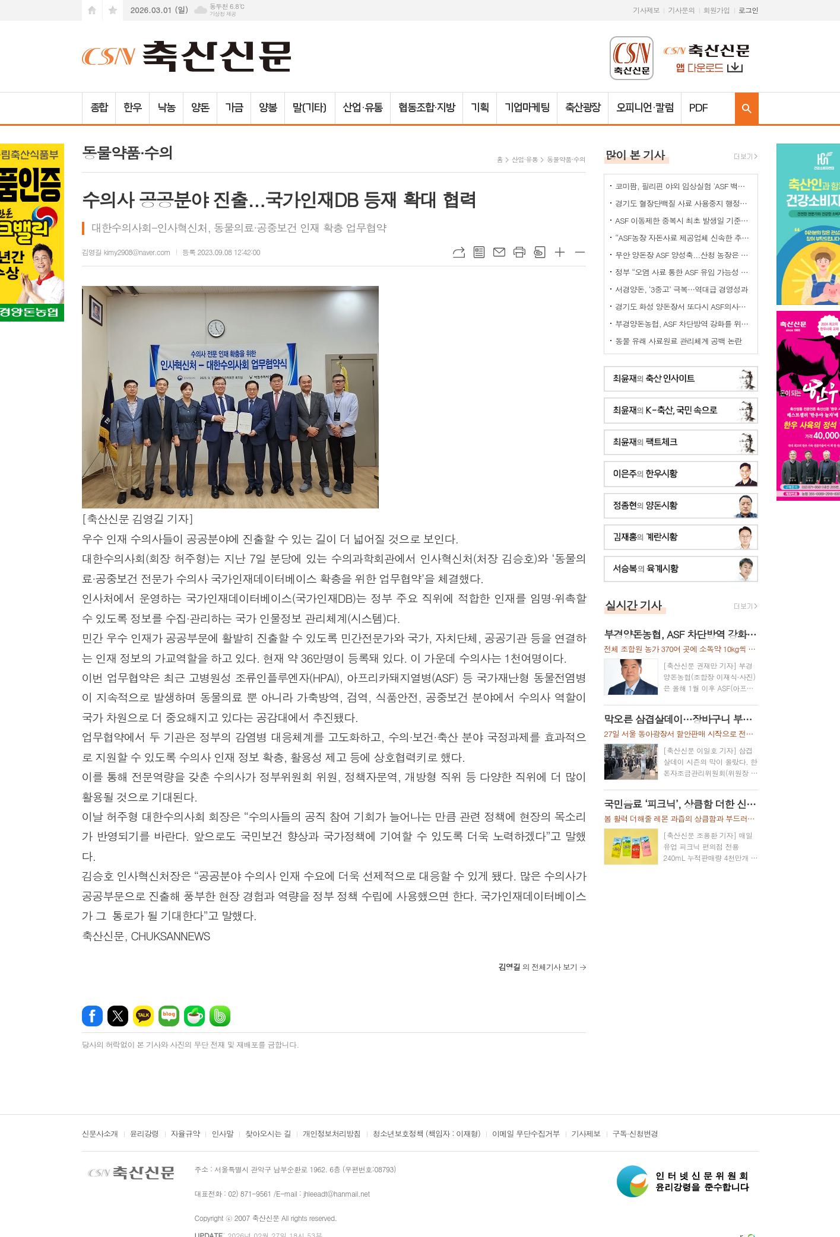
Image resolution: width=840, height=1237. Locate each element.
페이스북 (92, 1016)
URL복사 (459, 252)
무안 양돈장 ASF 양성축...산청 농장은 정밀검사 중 (683, 254)
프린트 (519, 252)
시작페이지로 (92, 10)
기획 (480, 108)
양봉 (268, 108)
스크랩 (540, 252)
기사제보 (646, 10)
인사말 (222, 1134)
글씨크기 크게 (560, 252)
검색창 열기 (747, 108)
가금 (234, 108)
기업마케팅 (527, 108)
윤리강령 (144, 1134)
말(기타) (310, 108)
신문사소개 (100, 1134)
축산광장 (583, 108)
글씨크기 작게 (580, 252)
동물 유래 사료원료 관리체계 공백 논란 (678, 340)
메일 (499, 252)
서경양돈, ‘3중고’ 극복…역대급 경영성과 (681, 289)
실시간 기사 (633, 605)
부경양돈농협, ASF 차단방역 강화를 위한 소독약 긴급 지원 (683, 323)
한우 (132, 108)
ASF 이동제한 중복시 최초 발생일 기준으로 (683, 220)
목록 (479, 252)
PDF (698, 108)
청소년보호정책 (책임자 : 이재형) (426, 1134)
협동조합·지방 (426, 108)
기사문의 (681, 10)
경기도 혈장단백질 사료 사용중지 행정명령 (683, 203)
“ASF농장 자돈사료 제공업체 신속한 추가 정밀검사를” (683, 237)
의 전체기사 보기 (537, 966)
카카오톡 (143, 1016)
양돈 (200, 108)
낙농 (166, 108)
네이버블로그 (169, 1016)
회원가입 (716, 10)
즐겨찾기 (113, 10)
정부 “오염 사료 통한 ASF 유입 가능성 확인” (683, 272)
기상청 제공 (223, 14)
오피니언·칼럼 (644, 108)
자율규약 (185, 1134)
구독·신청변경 (635, 1134)
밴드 (220, 1016)
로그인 (748, 10)
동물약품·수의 (566, 159)
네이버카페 (194, 1016)
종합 (99, 108)
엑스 (117, 1016)
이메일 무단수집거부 (526, 1134)
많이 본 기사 (634, 155)
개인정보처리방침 (332, 1134)
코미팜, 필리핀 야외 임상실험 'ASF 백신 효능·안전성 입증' (683, 186)
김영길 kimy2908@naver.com (126, 252)
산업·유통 (362, 108)
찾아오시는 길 (268, 1134)
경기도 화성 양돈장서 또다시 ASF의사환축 (683, 306)
